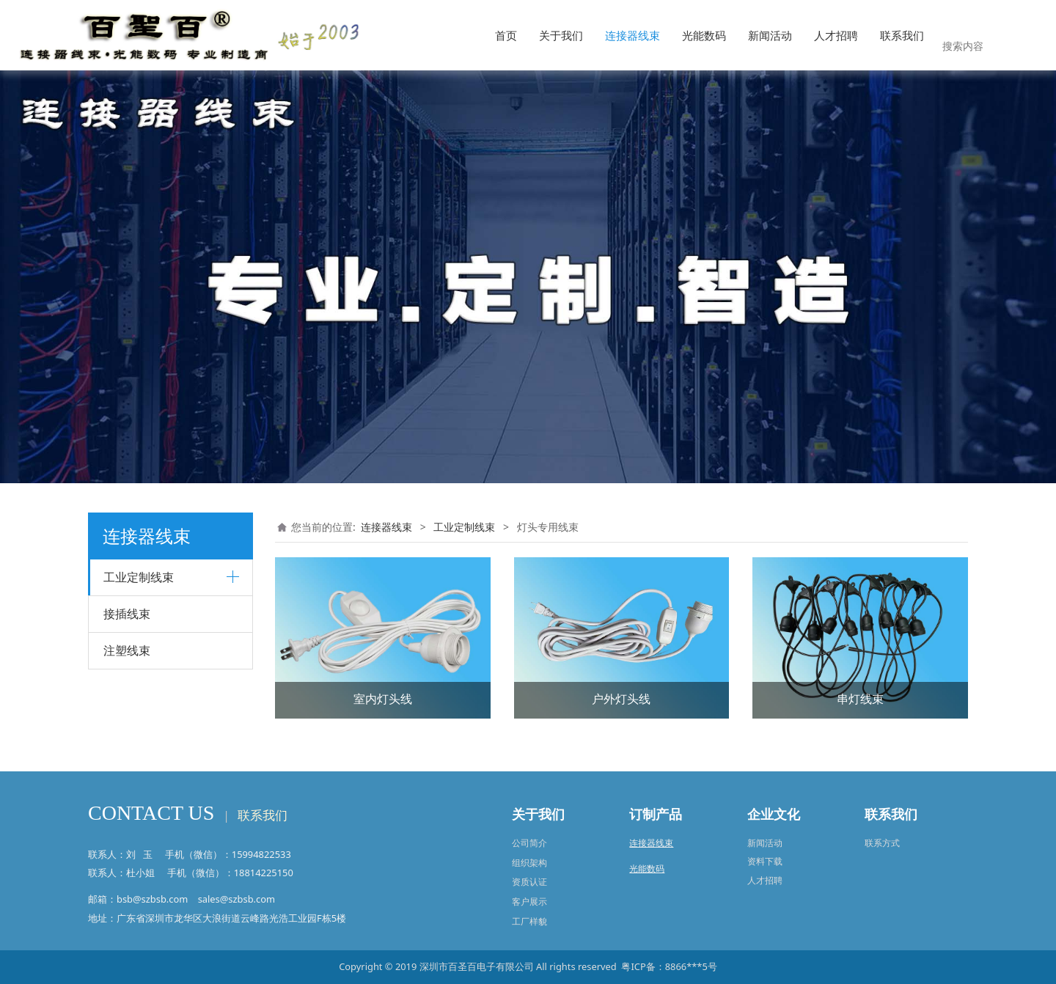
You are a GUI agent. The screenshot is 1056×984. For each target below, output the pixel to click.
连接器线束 (632, 35)
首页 (506, 35)
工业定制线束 (464, 527)
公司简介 (529, 843)
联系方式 (882, 842)
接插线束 (126, 614)
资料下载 (764, 861)
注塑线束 (126, 650)
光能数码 (704, 35)
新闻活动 (770, 35)
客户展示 (529, 901)
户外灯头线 (621, 699)
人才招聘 (836, 35)
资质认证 (529, 881)
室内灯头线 (382, 699)
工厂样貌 (529, 921)
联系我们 (902, 35)
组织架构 (529, 862)
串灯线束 (860, 699)
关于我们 (561, 35)
